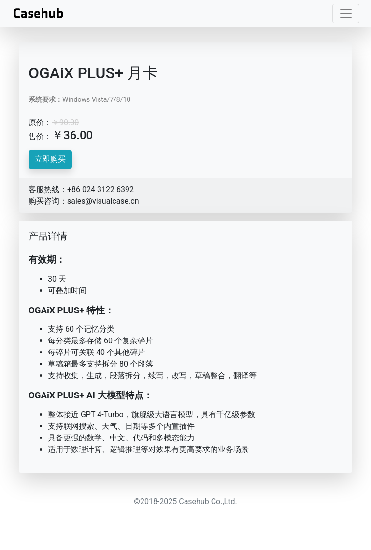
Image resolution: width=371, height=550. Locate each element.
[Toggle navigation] (345, 13)
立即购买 (50, 159)
